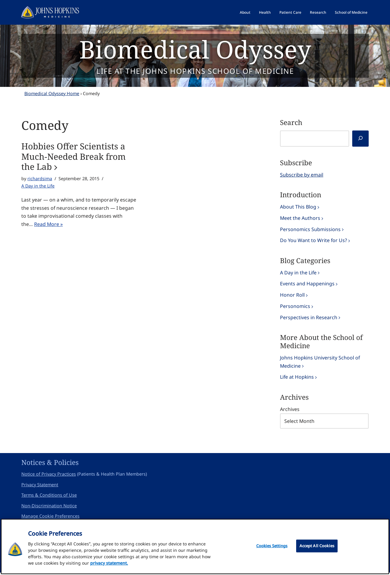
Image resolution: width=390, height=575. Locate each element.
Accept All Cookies (317, 547)
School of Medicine (351, 12)
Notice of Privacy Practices (48, 476)
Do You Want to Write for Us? (313, 241)
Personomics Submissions (310, 229)
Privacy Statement (39, 487)
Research (318, 12)
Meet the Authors (300, 218)
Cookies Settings (272, 547)
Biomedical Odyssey (195, 49)
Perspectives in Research (308, 318)
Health (265, 12)
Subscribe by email (301, 174)
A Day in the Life (38, 186)
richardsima (39, 178)
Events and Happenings (307, 284)
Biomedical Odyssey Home (51, 93)
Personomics (295, 307)
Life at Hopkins (297, 379)
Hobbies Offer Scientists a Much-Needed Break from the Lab (73, 156)
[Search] (360, 138)
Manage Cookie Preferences (50, 518)
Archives (290, 411)
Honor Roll (292, 296)
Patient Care (290, 12)
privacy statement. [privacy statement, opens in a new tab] (109, 565)
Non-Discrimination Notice (49, 508)
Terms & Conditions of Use (49, 497)
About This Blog (298, 207)
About (245, 12)
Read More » (48, 225)
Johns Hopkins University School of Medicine (320, 363)
